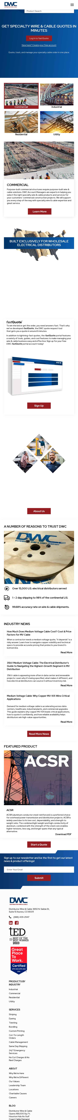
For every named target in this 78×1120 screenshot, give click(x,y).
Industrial (13, 989)
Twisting (13, 1022)
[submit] (39, 878)
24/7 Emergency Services (17, 1052)
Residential (14, 997)
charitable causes (18, 1093)
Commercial (14, 993)
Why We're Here (16, 1073)
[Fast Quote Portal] (39, 406)
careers (13, 1097)
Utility (12, 1001)
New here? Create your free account (39, 45)
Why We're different (19, 1077)
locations (14, 1089)
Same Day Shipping (18, 1046)
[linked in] (11, 923)
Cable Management (18, 1042)
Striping (12, 1014)
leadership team (17, 1085)
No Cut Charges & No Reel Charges (19, 1059)
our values (14, 1081)
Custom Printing (16, 1031)
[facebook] (17, 923)
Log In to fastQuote (39, 38)
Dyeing (12, 1018)
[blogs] (39, 734)
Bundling (13, 1026)
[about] (39, 511)
